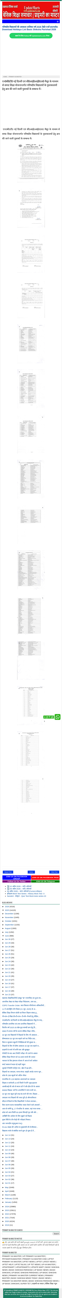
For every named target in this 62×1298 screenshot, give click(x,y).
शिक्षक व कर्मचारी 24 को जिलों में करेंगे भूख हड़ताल (19, 1083)
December (9, 914)
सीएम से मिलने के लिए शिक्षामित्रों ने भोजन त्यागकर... (19, 1101)
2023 (7, 1210)
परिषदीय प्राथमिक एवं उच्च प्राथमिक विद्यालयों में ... (19, 1024)
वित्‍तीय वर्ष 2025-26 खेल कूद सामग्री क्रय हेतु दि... (19, 1027)
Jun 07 (8, 1161)
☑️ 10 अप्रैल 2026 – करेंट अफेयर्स (19, 886)
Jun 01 (8, 1183)
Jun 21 (8, 972)
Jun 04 (8, 1172)
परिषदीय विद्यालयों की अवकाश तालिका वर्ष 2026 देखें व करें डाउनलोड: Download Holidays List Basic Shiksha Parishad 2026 (30, 28)
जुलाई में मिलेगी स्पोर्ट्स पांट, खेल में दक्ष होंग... (17, 1068)
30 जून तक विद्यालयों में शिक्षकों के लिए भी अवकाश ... (20, 1035)
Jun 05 (8, 1168)
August (8, 928)
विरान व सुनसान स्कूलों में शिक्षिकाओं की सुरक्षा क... (19, 1042)
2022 (7, 1214)
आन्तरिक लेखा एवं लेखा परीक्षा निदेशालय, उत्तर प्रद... (20, 1002)
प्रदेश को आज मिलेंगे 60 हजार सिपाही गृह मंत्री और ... (20, 1112)
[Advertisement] (31, 57)
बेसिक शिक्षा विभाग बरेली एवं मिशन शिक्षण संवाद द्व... (20, 1013)
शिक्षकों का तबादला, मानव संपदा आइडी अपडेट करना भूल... (22, 1072)
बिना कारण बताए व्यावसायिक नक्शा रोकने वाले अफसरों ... (22, 1105)
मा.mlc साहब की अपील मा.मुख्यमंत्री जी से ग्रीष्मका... (20, 1127)
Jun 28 (8, 947)
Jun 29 (8, 943)
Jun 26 (8, 954)
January (8, 1202)
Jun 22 (8, 969)
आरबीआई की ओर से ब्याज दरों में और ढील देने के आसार (21, 1086)
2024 (7, 1206)
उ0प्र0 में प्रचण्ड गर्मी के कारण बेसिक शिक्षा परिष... (19, 1031)
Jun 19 (8, 980)
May (7, 1187)
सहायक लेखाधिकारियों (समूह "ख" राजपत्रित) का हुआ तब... (22, 998)
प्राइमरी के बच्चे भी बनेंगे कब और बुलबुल (15, 1050)
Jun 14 (8, 1135)
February (9, 1198)
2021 (7, 1218)
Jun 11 (8, 1146)
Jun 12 (8, 1142)
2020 (7, 1221)
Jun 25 (8, 958)
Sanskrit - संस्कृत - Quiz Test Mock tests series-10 (26, 896)
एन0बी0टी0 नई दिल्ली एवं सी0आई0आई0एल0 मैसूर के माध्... (22, 1020)
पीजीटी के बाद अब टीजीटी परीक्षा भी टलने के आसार (20, 1053)
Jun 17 (8, 987)
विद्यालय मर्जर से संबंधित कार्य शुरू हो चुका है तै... (18, 1131)
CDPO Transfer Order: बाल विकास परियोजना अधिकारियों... (23, 1005)
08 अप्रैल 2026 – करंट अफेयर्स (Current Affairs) (24, 891)
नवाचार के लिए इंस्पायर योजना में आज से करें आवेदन (19, 1061)
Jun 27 (8, 950)
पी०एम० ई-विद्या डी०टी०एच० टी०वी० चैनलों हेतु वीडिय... (21, 1016)
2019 (7, 1225)
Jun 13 (8, 1139)
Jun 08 (8, 1157)
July (7, 932)
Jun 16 (8, 991)
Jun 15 (8, 994)
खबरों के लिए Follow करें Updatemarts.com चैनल (32, 36)
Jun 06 (8, 1165)
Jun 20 (8, 976)
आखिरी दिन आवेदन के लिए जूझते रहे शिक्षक (17, 1116)
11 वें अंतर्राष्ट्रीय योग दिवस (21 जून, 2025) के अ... (19, 1009)
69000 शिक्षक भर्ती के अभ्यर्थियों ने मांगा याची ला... (19, 1090)
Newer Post (8, 872)
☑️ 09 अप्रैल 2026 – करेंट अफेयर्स (19, 889)
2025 (7, 910)
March (8, 1195)
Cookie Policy (38, 1296)
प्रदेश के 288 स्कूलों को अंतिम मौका (14, 1075)
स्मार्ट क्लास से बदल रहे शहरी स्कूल (13, 1064)
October (8, 921)
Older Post (54, 872)
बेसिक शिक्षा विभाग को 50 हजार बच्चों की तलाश (18, 1057)
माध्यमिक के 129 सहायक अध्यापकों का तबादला (18, 1079)
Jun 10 (8, 1150)
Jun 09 (8, 1153)
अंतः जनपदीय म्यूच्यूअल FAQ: (12, 1123)
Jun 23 (8, 965)
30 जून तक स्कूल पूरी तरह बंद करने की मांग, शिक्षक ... (20, 1094)
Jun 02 (8, 1179)
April (7, 1191)
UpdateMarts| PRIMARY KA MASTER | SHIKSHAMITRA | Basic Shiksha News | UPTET (28, 1290)
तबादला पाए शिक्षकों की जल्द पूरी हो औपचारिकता (19, 1097)
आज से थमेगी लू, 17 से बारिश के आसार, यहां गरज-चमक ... (22, 1109)
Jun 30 (8, 939)
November (9, 917)
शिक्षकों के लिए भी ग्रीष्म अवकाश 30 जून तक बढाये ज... (21, 1046)
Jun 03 (8, 1176)
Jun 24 (8, 961)
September (9, 925)
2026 (7, 906)
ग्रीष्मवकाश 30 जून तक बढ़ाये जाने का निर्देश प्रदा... (19, 1038)
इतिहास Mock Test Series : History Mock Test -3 (25, 894)
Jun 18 (8, 983)
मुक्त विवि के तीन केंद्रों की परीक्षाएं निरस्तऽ (16, 1120)
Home (31, 872)
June (7, 936)
